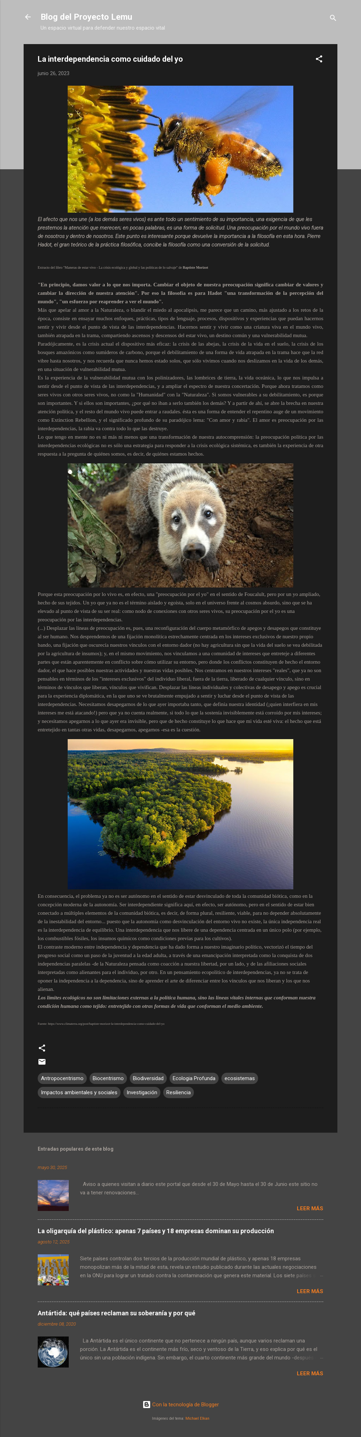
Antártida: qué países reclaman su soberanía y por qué (116, 1313)
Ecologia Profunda (194, 1078)
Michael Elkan (197, 1418)
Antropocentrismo (62, 1078)
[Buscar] (333, 19)
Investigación (142, 1092)
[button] (319, 60)
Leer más (310, 1208)
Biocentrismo (108, 1078)
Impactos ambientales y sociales (79, 1092)
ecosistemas (240, 1078)
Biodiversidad (148, 1078)
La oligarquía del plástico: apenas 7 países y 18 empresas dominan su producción (156, 1231)
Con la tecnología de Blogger (180, 1404)
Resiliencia (178, 1092)
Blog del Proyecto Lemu (86, 17)
